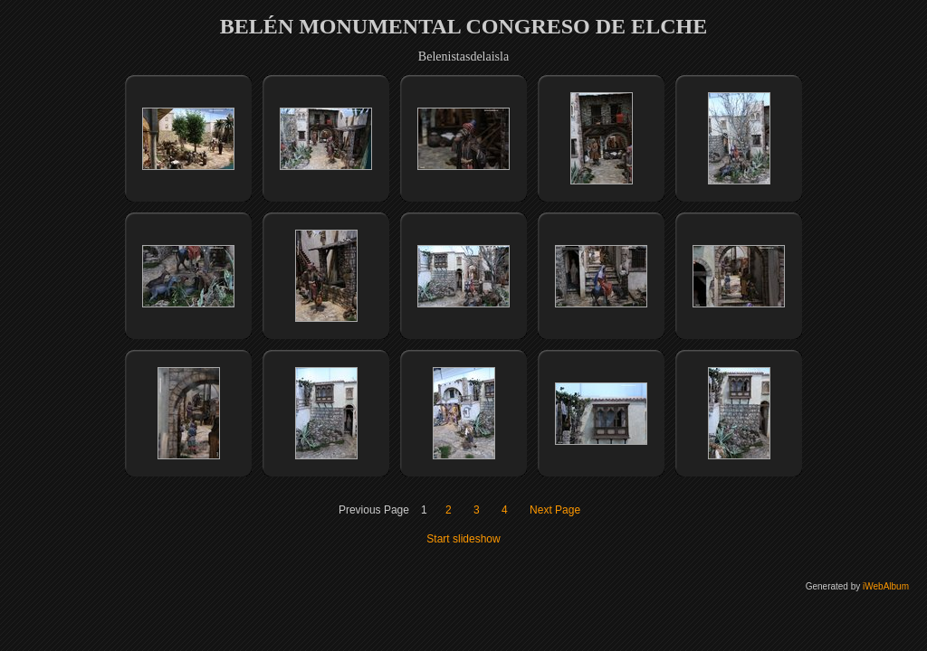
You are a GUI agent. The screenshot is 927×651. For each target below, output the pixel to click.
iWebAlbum (886, 586)
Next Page (555, 510)
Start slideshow (463, 539)
